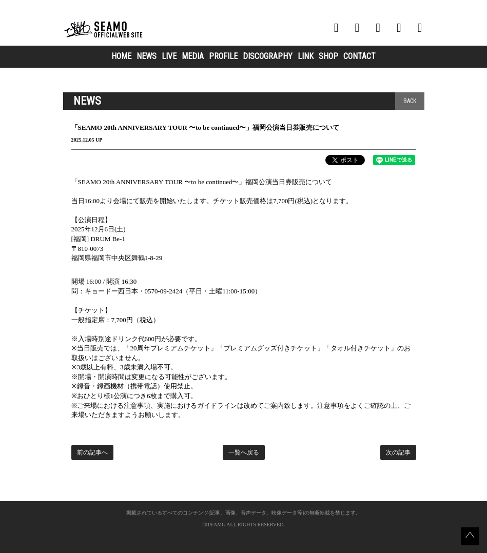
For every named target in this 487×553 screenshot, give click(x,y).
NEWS (147, 56)
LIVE (169, 56)
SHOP (328, 56)
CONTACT (359, 56)
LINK (306, 56)
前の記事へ (92, 452)
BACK (409, 101)
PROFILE (223, 56)
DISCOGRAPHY (268, 56)
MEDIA (193, 56)
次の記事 (398, 452)
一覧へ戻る (243, 452)
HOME (121, 56)
